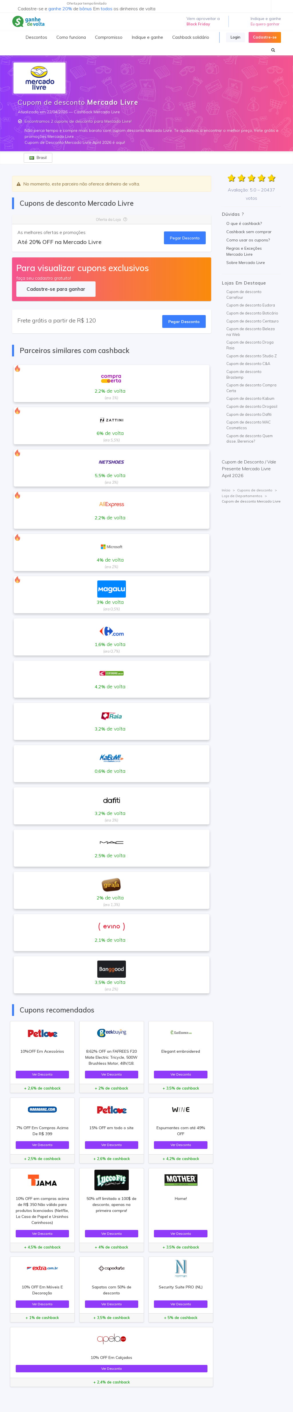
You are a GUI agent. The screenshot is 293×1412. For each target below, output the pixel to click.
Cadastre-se (265, 37)
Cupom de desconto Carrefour (244, 294)
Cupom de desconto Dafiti (249, 414)
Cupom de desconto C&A (248, 363)
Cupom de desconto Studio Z (251, 356)
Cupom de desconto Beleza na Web (250, 331)
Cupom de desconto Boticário (252, 313)
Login (235, 37)
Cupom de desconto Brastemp (244, 374)
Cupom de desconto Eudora (250, 305)
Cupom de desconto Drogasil (251, 406)
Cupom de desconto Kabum (250, 398)
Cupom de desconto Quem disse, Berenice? (249, 438)
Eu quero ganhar (265, 24)
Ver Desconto (42, 1074)
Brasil (38, 157)
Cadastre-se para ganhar (56, 289)
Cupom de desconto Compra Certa (251, 388)
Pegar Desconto (185, 237)
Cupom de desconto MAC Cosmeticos (248, 425)
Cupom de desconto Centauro (252, 321)
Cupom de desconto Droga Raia (250, 345)
